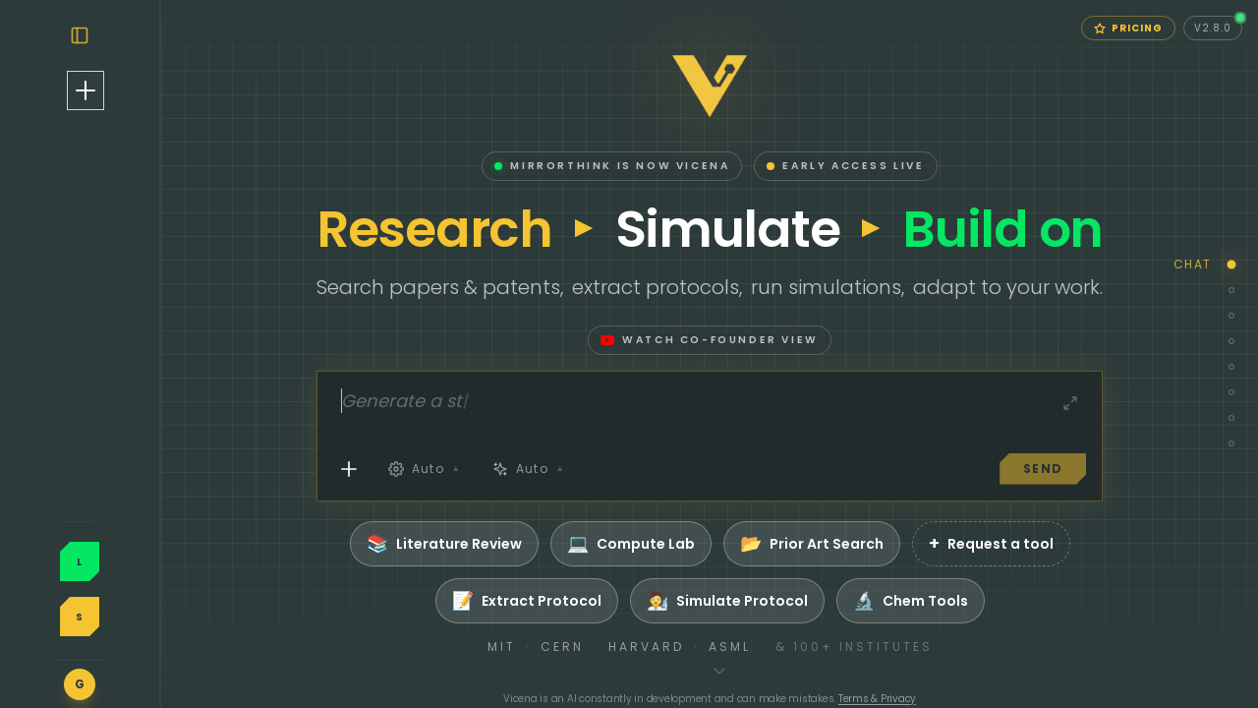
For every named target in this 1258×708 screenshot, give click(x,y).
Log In (156, 554)
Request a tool (1067, 544)
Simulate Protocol (804, 601)
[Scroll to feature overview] (796, 670)
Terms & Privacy (954, 698)
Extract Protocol (603, 601)
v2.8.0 (1218, 25)
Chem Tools (987, 601)
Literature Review (521, 544)
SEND (1119, 468)
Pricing (1128, 28)
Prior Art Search (888, 544)
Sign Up (157, 594)
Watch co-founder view (786, 339)
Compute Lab (708, 544)
